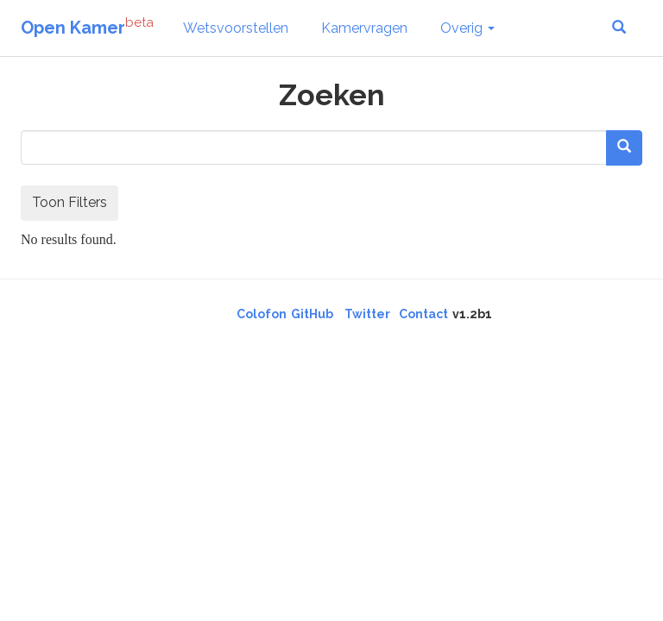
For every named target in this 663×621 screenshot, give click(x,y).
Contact (423, 314)
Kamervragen (364, 28)
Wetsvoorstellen (235, 28)
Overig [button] (467, 28)
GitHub (312, 314)
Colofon (262, 314)
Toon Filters (69, 202)
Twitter (367, 314)
